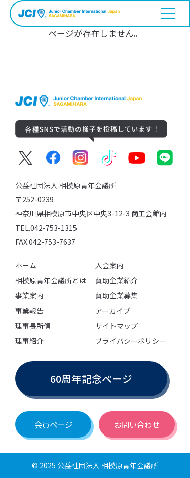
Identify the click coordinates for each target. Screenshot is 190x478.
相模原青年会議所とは (50, 280)
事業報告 (29, 311)
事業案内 (29, 295)
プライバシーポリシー (130, 341)
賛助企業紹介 (116, 280)
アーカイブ (112, 311)
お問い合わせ (137, 424)
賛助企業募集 (116, 295)
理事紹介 (29, 341)
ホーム (25, 265)
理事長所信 (33, 326)
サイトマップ (116, 326)
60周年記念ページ (91, 378)
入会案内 (109, 265)
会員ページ (53, 424)
